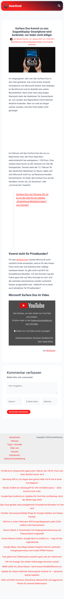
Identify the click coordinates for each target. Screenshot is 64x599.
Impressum (14, 455)
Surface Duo (22, 259)
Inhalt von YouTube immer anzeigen (33, 331)
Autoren (14, 451)
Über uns (14, 448)
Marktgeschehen (35, 42)
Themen (15, 441)
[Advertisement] (36, 131)
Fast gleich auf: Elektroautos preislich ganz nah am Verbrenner (32, 556)
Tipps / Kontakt (14, 444)
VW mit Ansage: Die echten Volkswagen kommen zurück (32, 561)
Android (25, 42)
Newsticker (14, 437)
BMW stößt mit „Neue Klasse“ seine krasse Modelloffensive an (32, 566)
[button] (59, 6)
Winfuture (50, 350)
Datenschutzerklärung (14, 458)
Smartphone (16, 42)
